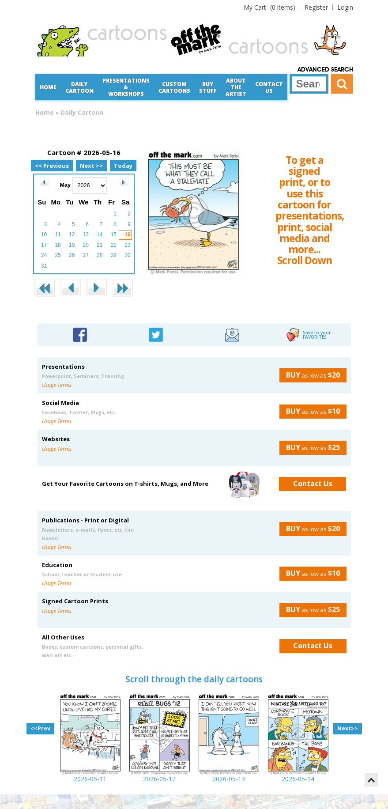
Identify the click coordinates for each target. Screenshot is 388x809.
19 (72, 245)
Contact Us (269, 87)
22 (114, 245)
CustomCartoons (174, 87)
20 (86, 245)
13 (86, 234)
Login (345, 7)
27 (86, 255)
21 (99, 245)
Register (316, 7)
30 (127, 255)
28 (99, 255)
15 (114, 234)
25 (57, 255)
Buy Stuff (208, 87)
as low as (309, 375)
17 (44, 245)
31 (44, 266)
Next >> (91, 166)
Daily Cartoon (79, 87)
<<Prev (40, 728)
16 (127, 234)
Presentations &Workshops (126, 87)
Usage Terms (57, 385)
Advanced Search (325, 70)
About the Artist (236, 87)
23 (127, 245)
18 (57, 245)
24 (44, 255)
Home (48, 87)
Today (123, 166)
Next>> (347, 728)
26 (72, 255)
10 (44, 234)
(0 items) (269, 7)
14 (99, 234)
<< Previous (52, 166)
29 (114, 255)
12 (72, 234)
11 (57, 234)
